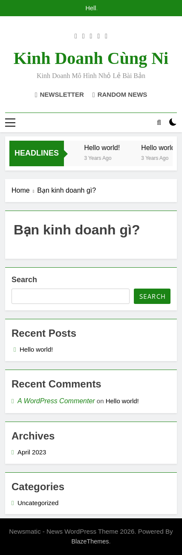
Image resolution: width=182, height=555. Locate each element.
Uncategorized (37, 502)
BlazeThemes (90, 541)
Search (24, 279)
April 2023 (31, 452)
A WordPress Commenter (56, 401)
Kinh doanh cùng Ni (91, 58)
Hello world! (91, 8)
